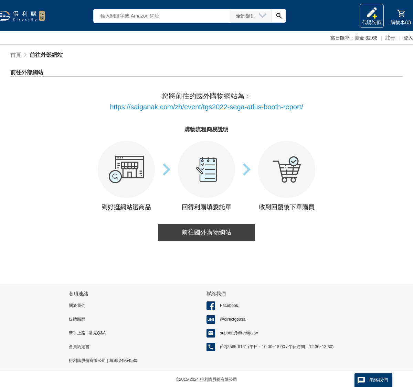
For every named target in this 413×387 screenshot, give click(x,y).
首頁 (15, 55)
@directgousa (232, 319)
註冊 (390, 38)
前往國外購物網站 (206, 232)
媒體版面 (77, 319)
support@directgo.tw (239, 333)
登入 (408, 38)
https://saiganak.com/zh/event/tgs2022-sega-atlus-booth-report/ (206, 107)
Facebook (229, 305)
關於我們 (77, 305)
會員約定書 (79, 346)
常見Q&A (96, 333)
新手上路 (77, 333)
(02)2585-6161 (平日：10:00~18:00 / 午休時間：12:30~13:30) (276, 346)
